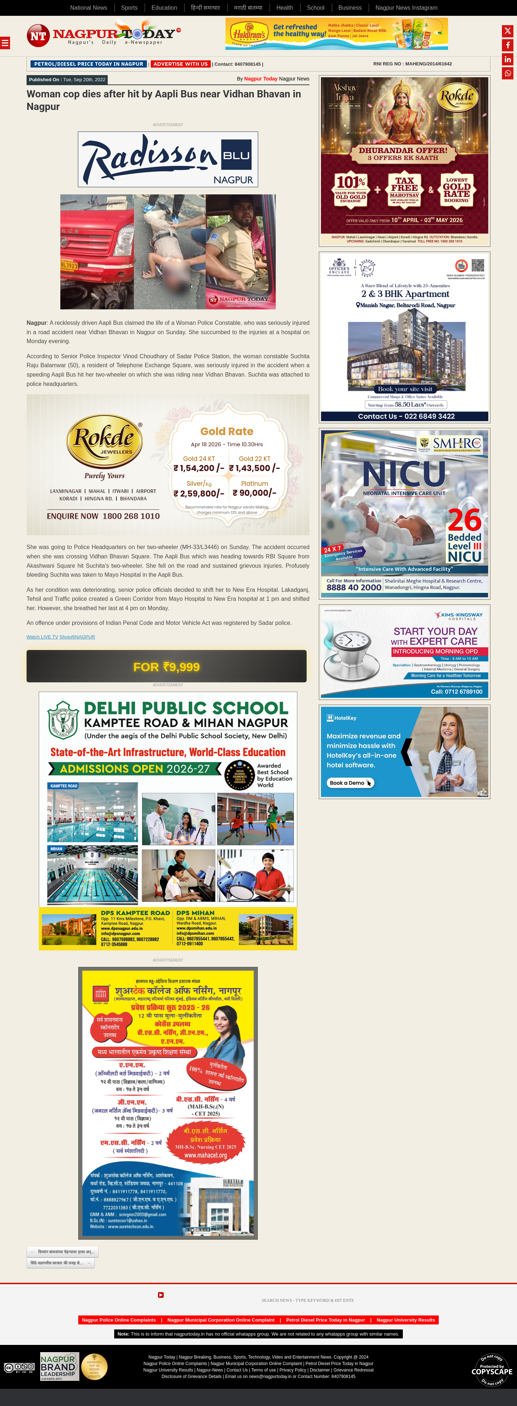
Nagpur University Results (406, 1320)
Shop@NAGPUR (77, 637)
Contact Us (237, 1370)
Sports (129, 8)
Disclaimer (320, 1370)
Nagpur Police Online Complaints (119, 1320)
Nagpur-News (210, 1370)
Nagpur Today (261, 79)
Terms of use (263, 1370)
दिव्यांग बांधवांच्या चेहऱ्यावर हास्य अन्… (63, 1252)
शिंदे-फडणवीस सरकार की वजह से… (61, 1263)
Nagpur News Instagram (407, 8)
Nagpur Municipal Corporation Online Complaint (221, 1320)
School (316, 8)
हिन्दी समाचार (205, 8)
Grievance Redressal (354, 1370)
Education (164, 8)
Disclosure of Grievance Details (192, 1376)
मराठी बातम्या (248, 8)
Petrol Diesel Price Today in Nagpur (325, 1320)
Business (350, 8)
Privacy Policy (292, 1370)
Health (284, 8)
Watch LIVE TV (42, 637)
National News (88, 8)
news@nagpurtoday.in (270, 1376)
